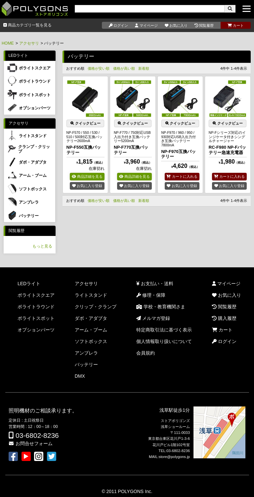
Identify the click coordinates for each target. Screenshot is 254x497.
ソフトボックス (91, 341)
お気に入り (226, 295)
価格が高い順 (124, 68)
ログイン (224, 341)
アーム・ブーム (91, 329)
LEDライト (18, 55)
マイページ (226, 283)
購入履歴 (224, 318)
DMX (80, 376)
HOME (8, 43)
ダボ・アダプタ (91, 318)
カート (222, 329)
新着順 (143, 68)
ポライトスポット (36, 318)
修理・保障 (150, 295)
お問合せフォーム (30, 443)
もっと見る (42, 246)
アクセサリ (29, 43)
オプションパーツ (36, 329)
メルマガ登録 (153, 318)
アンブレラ (86, 353)
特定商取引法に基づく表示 (164, 329)
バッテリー (86, 364)
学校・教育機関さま (160, 306)
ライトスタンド (91, 295)
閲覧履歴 (16, 230)
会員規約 (145, 353)
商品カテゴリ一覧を (27, 25)
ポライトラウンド (36, 306)
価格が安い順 (98, 68)
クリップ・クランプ (95, 306)
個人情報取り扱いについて (164, 341)
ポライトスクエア (36, 295)
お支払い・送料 (154, 283)
